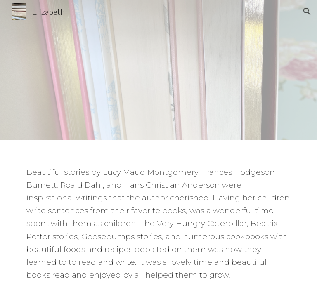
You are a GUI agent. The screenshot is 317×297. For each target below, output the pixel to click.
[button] (307, 11)
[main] (158, 217)
